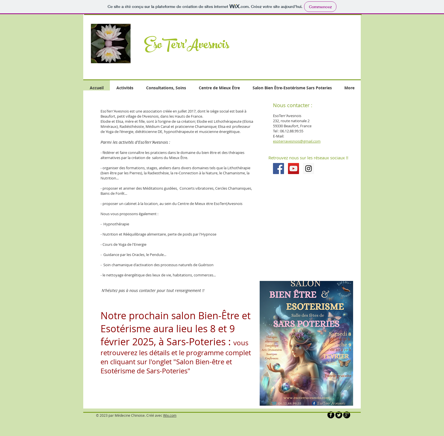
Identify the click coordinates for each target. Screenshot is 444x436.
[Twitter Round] (338, 414)
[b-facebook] (330, 414)
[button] (297, 40)
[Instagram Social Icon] (308, 168)
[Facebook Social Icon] (278, 168)
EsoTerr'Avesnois (186, 46)
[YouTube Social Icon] (293, 168)
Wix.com (169, 415)
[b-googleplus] (346, 414)
